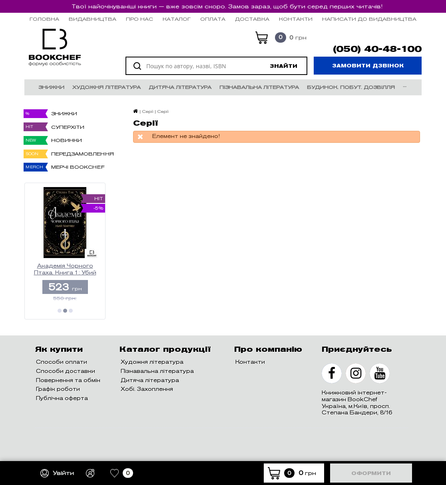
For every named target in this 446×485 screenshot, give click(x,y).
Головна (44, 19)
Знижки (51, 87)
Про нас (139, 19)
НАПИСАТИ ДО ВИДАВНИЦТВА (369, 19)
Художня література (106, 87)
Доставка (252, 19)
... (404, 85)
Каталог (177, 19)
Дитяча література (180, 87)
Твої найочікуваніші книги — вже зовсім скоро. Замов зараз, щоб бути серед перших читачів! (227, 6)
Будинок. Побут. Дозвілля (351, 87)
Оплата (212, 19)
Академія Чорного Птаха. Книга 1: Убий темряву (65, 269)
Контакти (296, 19)
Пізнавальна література (259, 87)
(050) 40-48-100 (377, 49)
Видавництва (92, 19)
